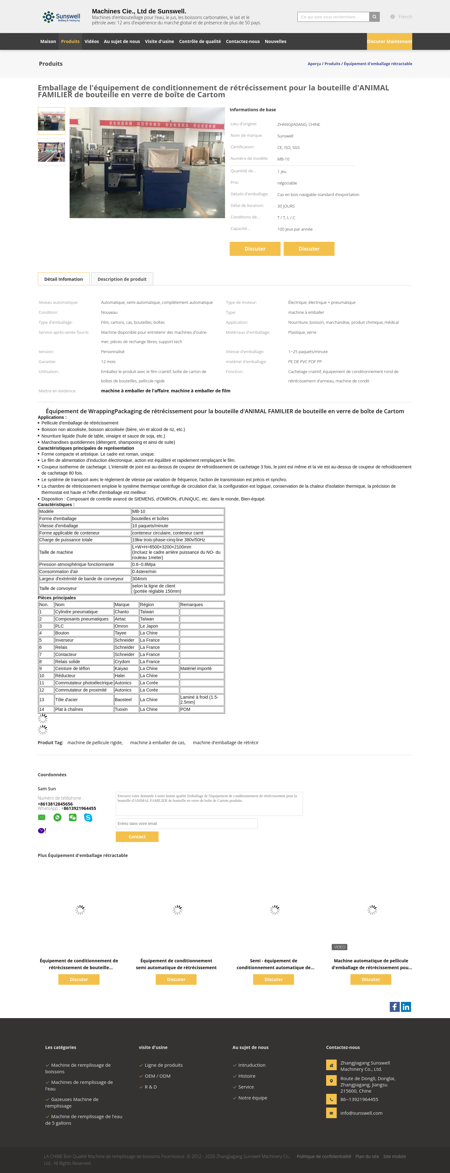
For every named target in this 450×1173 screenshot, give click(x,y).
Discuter (309, 248)
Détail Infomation (63, 279)
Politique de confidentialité (324, 1156)
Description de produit (122, 279)
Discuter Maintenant (389, 41)
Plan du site (367, 1156)
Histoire (244, 1076)
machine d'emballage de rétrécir (226, 742)
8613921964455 (80, 808)
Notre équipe (249, 1097)
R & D (148, 1087)
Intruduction (249, 1065)
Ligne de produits (161, 1065)
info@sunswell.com (360, 1113)
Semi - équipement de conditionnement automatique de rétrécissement (274, 967)
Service (243, 1087)
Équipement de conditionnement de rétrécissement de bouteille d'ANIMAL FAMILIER (79, 967)
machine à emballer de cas (157, 742)
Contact (137, 837)
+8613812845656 (55, 804)
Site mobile (394, 1156)
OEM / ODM (155, 1076)
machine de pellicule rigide (94, 742)
